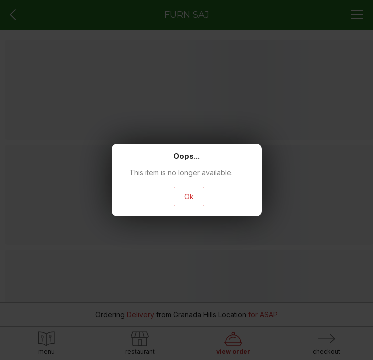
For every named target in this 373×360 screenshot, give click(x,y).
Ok (189, 196)
